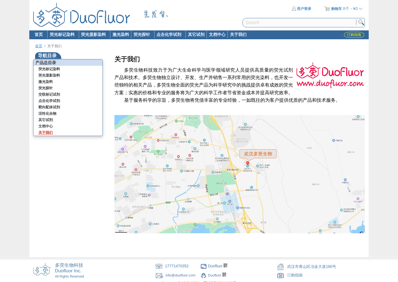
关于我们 (238, 34)
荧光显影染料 (93, 35)
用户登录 (301, 9)
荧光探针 (141, 35)
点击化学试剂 (169, 35)
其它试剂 (196, 34)
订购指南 (295, 275)
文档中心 (217, 34)
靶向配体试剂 (49, 107)
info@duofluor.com (181, 275)
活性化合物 (47, 113)
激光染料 (120, 34)
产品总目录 (45, 62)
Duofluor (215, 275)
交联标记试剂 (49, 94)
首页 (39, 34)
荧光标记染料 (62, 35)
